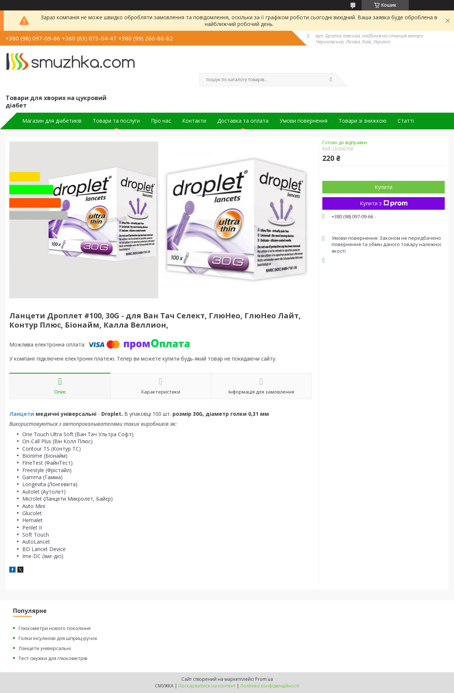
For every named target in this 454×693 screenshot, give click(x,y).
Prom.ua (264, 679)
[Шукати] (330, 79)
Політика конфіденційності (269, 686)
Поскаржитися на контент (207, 686)
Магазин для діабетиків (52, 120)
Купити (383, 186)
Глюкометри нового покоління (55, 628)
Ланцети (21, 413)
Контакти (194, 120)
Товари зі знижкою (362, 120)
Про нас (161, 120)
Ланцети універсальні (45, 648)
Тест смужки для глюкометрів (53, 658)
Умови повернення (304, 120)
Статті (406, 120)
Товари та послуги (116, 120)
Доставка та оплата (243, 120)
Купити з (384, 203)
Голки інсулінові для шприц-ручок (58, 638)
